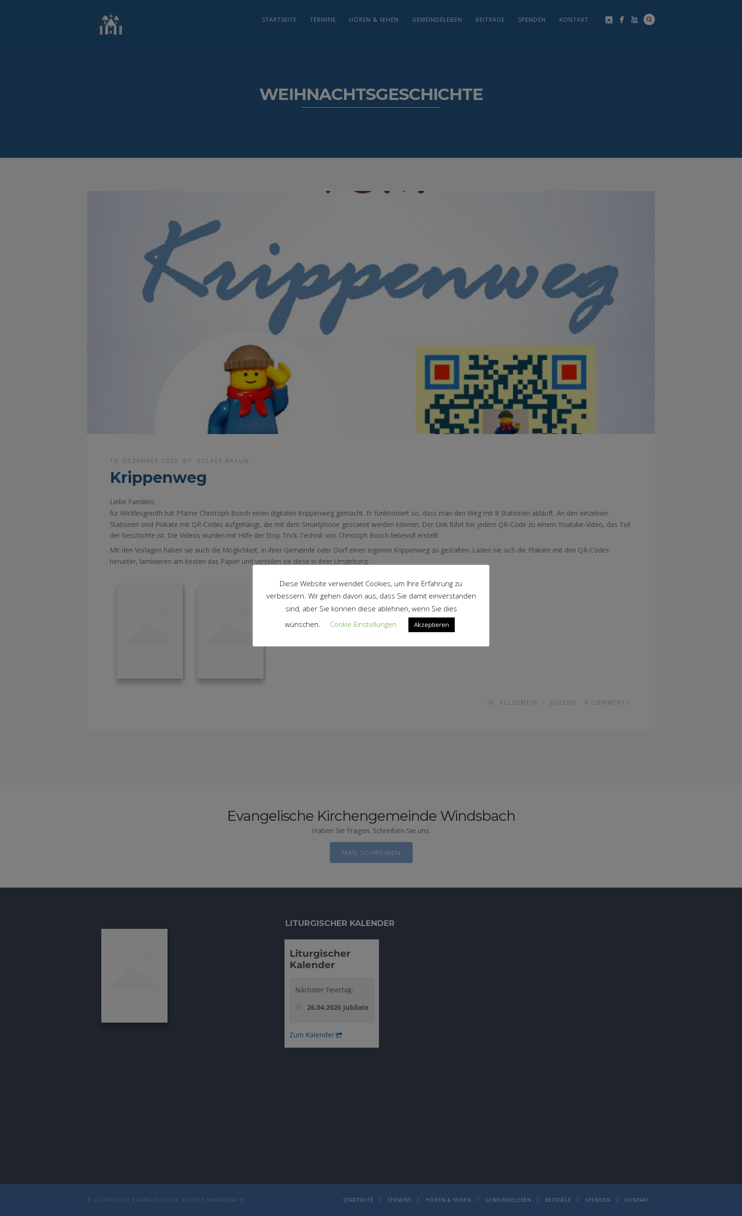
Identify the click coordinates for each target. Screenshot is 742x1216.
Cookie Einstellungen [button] (363, 624)
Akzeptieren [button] (431, 624)
